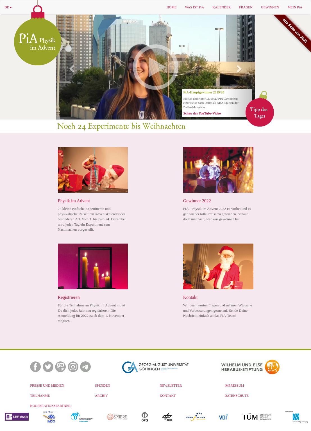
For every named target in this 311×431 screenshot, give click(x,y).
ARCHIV (101, 396)
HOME (171, 7)
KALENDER (221, 7)
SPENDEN (102, 386)
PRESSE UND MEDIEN (47, 386)
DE (8, 7)
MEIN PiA (295, 7)
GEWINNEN (270, 7)
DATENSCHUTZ (236, 396)
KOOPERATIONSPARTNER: (50, 406)
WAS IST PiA (194, 7)
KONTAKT (168, 396)
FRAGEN (246, 7)
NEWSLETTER (171, 386)
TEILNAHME (40, 396)
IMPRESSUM (234, 386)
